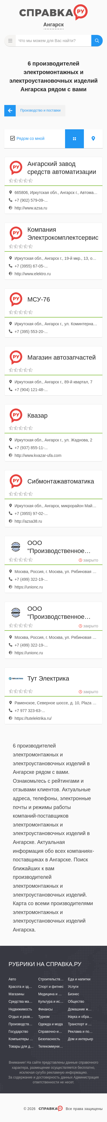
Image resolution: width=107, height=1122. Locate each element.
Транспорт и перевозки (86, 1024)
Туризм (44, 1017)
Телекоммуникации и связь (59, 1046)
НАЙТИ (97, 41)
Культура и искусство (55, 1002)
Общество (76, 1002)
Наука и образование (85, 1017)
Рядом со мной (31, 138)
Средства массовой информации (35, 1002)
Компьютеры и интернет (28, 1039)
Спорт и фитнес (51, 987)
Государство (18, 1032)
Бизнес (73, 994)
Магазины (16, 994)
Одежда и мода (50, 1024)
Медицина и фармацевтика (60, 994)
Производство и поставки (29, 1024)
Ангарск (53, 24)
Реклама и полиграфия (86, 1032)
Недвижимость (20, 1009)
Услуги (73, 987)
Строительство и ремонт (57, 979)
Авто (12, 979)
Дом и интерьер (80, 1039)
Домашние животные (85, 1009)
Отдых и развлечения (26, 1017)
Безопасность (49, 1039)
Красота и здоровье (24, 987)
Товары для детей (23, 1046)
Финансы (45, 1009)
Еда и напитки (79, 979)
